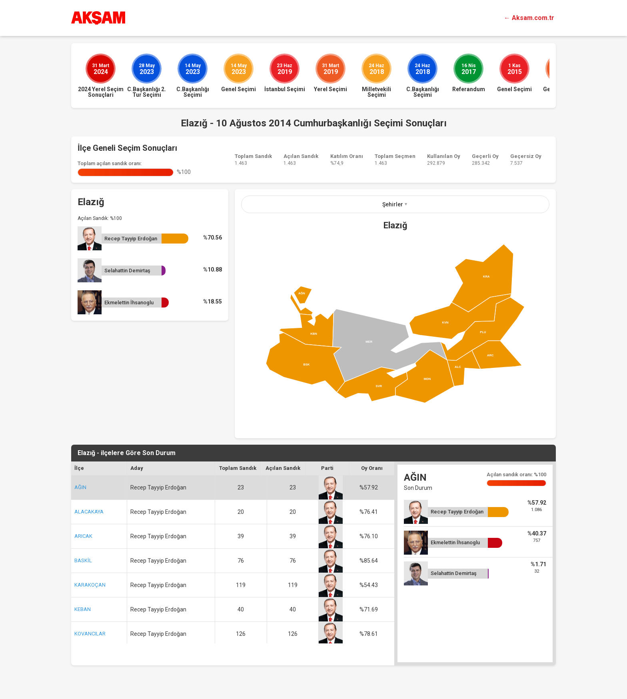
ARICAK (83, 536)
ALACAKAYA (89, 512)
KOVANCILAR (90, 634)
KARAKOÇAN (90, 585)
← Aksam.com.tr (529, 18)
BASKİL (83, 560)
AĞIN (80, 487)
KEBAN (82, 609)
